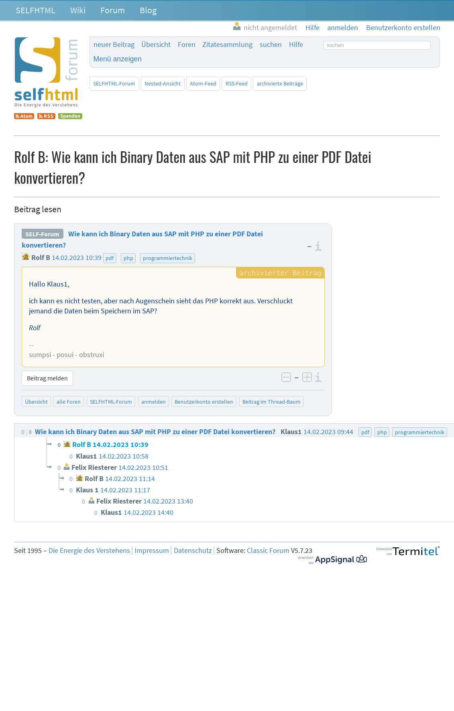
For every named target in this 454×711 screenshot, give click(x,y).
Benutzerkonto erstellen (204, 401)
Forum (112, 10)
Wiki (78, 10)
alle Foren (69, 401)
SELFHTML (35, 10)
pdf (110, 258)
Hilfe (296, 44)
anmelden (153, 401)
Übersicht (156, 44)
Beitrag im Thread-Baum (271, 401)
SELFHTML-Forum (114, 83)
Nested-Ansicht (163, 83)
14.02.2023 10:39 (77, 257)
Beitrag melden (47, 378)
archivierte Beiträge (280, 83)
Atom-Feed (203, 83)
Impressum (151, 550)
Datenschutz (193, 550)
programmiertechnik (167, 258)
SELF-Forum (42, 234)
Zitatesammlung (227, 44)
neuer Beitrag (114, 44)
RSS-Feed (237, 83)
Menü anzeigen (118, 59)
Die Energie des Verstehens (89, 550)
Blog (148, 10)
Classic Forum (268, 550)
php (128, 258)
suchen (271, 44)
